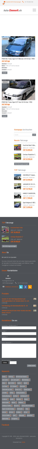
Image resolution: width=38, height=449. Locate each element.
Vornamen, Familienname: (10, 325)
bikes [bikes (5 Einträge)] (4, 383)
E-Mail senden (31, 365)
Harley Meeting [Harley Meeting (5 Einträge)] (6, 396)
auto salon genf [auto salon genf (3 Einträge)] (15, 380)
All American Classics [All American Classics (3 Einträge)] (22, 376)
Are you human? (6, 360)
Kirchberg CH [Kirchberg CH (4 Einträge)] (25, 396)
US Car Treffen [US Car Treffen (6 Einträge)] (6, 415)
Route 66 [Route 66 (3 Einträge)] (17, 405)
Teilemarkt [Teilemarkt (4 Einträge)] (20, 409)
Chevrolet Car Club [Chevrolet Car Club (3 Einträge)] (7, 389)
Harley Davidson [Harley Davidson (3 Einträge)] (21, 392)
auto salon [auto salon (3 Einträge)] (5, 380)
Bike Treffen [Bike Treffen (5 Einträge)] (12, 383)
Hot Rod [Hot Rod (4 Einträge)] (16, 396)
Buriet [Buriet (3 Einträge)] (26, 383)
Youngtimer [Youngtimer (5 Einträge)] (15, 418)
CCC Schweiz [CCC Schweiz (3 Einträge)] (14, 386)
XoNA (23, 442)
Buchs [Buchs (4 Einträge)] (20, 383)
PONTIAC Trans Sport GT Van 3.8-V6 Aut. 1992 (17, 102)
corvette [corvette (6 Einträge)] (5, 392)
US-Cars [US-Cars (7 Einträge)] (12, 412)
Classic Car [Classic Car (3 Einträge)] (18, 389)
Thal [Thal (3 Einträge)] (27, 409)
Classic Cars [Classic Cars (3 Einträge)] (27, 389)
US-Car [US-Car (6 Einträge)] (4, 412)
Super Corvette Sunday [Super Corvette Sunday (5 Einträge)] (8, 409)
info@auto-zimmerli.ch (11, 287)
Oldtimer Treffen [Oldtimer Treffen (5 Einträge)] (7, 405)
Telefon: (5, 337)
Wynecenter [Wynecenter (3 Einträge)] (6, 418)
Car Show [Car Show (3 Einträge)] (5, 386)
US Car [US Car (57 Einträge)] (26, 412)
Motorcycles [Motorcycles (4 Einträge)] (6, 402)
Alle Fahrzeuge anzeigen (21, 164)
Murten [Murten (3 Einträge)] (14, 402)
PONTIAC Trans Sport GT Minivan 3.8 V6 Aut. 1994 (18, 59)
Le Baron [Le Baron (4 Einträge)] (5, 399)
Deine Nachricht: (7, 342)
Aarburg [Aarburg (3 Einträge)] (11, 376)
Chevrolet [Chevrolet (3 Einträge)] (23, 386)
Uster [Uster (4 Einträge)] (15, 415)
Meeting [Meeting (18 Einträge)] (20, 399)
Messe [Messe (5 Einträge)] (26, 399)
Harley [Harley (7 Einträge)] (12, 392)
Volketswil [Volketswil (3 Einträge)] (22, 415)
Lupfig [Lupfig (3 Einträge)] (12, 399)
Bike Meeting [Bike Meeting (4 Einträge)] (26, 380)
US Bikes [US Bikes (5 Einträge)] (19, 412)
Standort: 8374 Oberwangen (13, 2)
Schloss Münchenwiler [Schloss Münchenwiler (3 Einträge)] (28, 405)
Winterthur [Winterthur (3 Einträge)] (30, 415)
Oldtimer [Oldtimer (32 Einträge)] (22, 402)
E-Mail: (4, 331)
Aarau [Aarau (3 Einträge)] (4, 376)
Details (4, 73)
